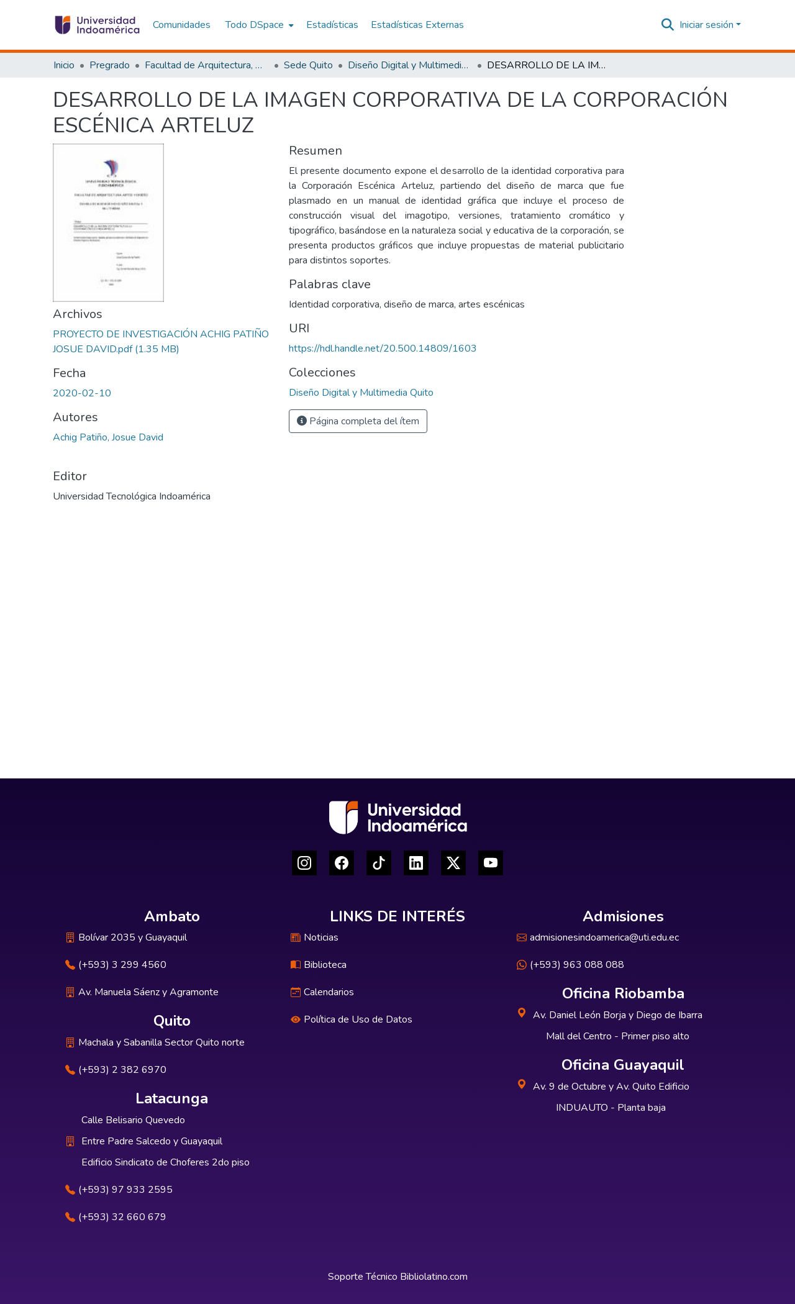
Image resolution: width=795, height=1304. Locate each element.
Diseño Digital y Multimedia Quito (410, 65)
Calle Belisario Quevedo (133, 1120)
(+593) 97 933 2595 (119, 1190)
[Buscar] (668, 24)
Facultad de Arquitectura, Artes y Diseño (207, 65)
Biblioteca (319, 965)
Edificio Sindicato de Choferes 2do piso (165, 1162)
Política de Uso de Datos (351, 1019)
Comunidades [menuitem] (182, 25)
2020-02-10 (82, 393)
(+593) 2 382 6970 (115, 1070)
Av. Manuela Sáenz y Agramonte (142, 992)
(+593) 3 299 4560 (115, 965)
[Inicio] (96, 24)
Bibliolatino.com (434, 1276)
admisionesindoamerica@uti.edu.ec (598, 937)
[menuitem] (258, 24)
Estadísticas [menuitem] (332, 25)
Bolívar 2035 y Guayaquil (126, 937)
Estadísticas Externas (417, 25)
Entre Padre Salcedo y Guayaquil (151, 1141)
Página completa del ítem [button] (358, 421)
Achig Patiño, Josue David (108, 437)
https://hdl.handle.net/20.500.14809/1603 (383, 348)
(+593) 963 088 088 (570, 965)
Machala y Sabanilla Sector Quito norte (155, 1042)
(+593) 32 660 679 (115, 1217)
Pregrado (109, 65)
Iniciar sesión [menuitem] (706, 25)
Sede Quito (308, 65)
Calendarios (322, 992)
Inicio (64, 65)
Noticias (314, 937)
